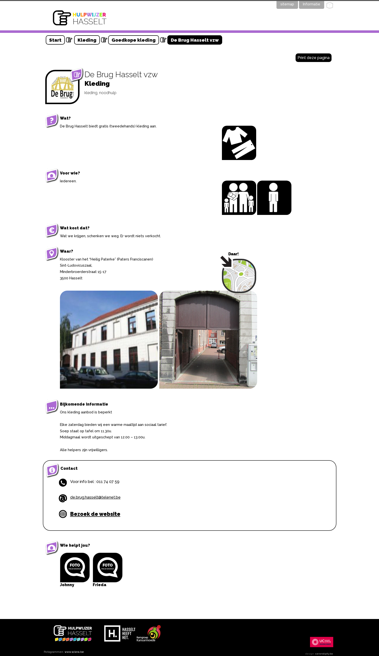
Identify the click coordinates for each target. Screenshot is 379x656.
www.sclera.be (74, 651)
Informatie (311, 4)
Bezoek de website (95, 514)
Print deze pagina (314, 57)
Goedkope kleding (134, 40)
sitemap (287, 4)
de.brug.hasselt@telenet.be (95, 497)
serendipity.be (324, 653)
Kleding (87, 40)
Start (55, 40)
